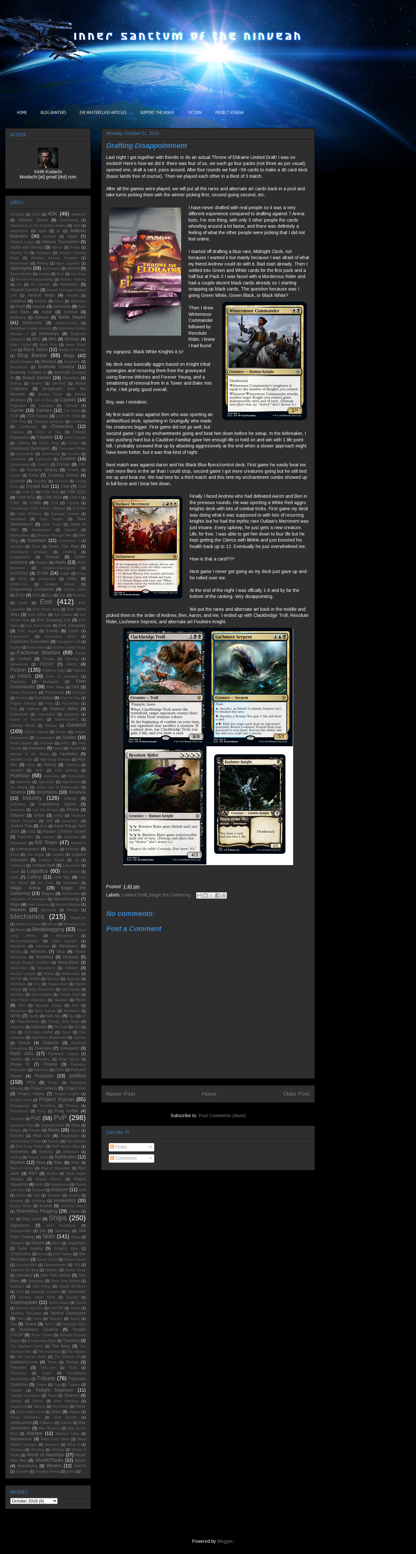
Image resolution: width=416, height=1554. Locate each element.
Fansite (48, 659)
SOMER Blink (66, 1248)
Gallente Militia (64, 709)
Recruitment (76, 1141)
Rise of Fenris (21, 1168)
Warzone (52, 1444)
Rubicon (60, 1189)
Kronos (72, 849)
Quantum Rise (22, 1125)
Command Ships (72, 448)
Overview (43, 1048)
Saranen (54, 1195)
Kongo (53, 849)
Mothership (70, 974)
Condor (74, 454)
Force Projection (23, 692)
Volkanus (46, 1423)
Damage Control (65, 514)
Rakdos (35, 1130)
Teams (30, 1324)
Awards (39, 306)
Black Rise (48, 345)
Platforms (41, 1070)
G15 (13, 709)
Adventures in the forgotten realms (38, 225)
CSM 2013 (26, 497)
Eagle (64, 573)
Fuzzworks (70, 703)
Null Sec (53, 1016)
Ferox (72, 664)
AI (58, 231)
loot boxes (71, 871)
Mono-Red (18, 968)
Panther (16, 1059)
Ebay (82, 573)
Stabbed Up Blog (24, 1270)
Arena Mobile (21, 274)
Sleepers (17, 1243)
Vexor (81, 1406)
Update (16, 1401)
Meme (52, 924)
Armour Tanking (73, 279)
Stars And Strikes (65, 1281)
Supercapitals (23, 1302)
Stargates (35, 1281)
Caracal (71, 405)
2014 (36, 214)
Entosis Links (75, 589)
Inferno (70, 798)
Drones (42, 562)
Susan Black (59, 1303)
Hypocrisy (46, 782)
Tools (73, 1368)
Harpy (58, 748)
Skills (48, 1236)
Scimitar (16, 1201)
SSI (77, 1265)
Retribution (65, 1156)
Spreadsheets (55, 1265)
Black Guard (20, 345)
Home (209, 1094)
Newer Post (120, 1094)
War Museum (49, 1428)
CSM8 (35, 503)
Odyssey (38, 1027)
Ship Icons (31, 1219)
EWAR (73, 631)
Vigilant (74, 1412)
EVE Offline (37, 615)
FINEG (25, 676)
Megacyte (78, 918)
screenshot (65, 1200)
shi (12, 1219)
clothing (23, 443)
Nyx (72, 1016)
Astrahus (18, 301)
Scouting (38, 1201)
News (81, 1000)
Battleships (49, 333)
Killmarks (78, 843)
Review (17, 1162)
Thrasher (18, 1367)
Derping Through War (53, 535)
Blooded (48, 361)
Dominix (16, 546)
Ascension (69, 284)
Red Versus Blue (66, 1146)
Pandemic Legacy (63, 1054)
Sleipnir (37, 1243)
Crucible (17, 481)
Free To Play (70, 698)
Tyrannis (71, 1395)
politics (77, 1076)
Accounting (69, 220)
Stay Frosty (41, 1286)
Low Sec (62, 877)
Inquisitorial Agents (57, 804)
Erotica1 (79, 595)
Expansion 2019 (60, 636)
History (50, 765)
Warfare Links (67, 1433)
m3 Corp (45, 883)
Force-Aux (54, 692)
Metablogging (48, 929)
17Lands (17, 214)
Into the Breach (46, 810)
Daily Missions (29, 514)
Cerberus (78, 421)
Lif (76, 860)
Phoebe (50, 1064)
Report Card (38, 1157)
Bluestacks (19, 367)
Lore (14, 877)
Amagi (75, 247)
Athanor (41, 301)
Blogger (225, 1541)
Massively (48, 910)
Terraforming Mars (41, 1341)
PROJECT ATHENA (229, 112)
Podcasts (44, 1075)
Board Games (36, 377)
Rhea (40, 1162)
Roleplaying (59, 1184)
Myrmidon (18, 984)
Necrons (17, 994)
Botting (15, 383)
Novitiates (71, 1011)
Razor (75, 1130)
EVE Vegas (27, 631)
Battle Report (72, 317)
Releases (70, 1152)
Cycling (73, 503)
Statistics (17, 1286)
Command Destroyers (30, 448)
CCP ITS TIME (68, 416)
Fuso (49, 703)
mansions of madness (28, 899)
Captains (46, 405)
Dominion (37, 540)
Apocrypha (21, 268)
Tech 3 (49, 1324)
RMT (32, 1173)
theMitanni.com (23, 1362)
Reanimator (69, 1136)
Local (14, 871)
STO (20, 1292)
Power (53, 1082)
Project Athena (43, 1088)
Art (19, 284)
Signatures (19, 1225)
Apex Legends (68, 263)
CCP (14, 416)
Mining (15, 951)
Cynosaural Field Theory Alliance (37, 508)
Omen (66, 1032)
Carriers (44, 410)
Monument (46, 968)
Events (52, 631)
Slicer (56, 1243)
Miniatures (68, 946)
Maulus (72, 910)
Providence (19, 1111)
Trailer (47, 1373)
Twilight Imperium (54, 1390)
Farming (71, 659)
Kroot (14, 854)
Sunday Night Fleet (37, 1297)
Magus (48, 893)
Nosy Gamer (45, 1011)
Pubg (41, 1111)
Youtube (22, 1471)
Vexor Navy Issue (30, 1412)
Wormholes (27, 1466)
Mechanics (27, 916)
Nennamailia (42, 994)
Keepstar (71, 837)
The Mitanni (76, 1352)
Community (51, 454)
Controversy (19, 464)
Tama (37, 1319)
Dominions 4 (69, 541)
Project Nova (20, 1100)
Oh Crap (60, 1027)
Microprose (64, 935)
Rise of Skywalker (55, 1168)
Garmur (51, 725)
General (76, 725)
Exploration (36, 647)
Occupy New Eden (63, 1021)
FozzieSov (43, 698)
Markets (18, 909)
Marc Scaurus (38, 904)
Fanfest (24, 659)
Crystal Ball (37, 486)
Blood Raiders (21, 362)
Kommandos (27, 849)
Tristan (41, 1384)
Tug (57, 1384)
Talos (21, 1319)
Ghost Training (36, 732)
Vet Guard (60, 1406)
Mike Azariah (64, 941)
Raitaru (16, 1130)
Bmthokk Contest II (28, 372)
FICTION (195, 112)
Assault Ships (41, 295)
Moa (61, 951)
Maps (15, 904)
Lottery (34, 876)
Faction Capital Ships (69, 647)
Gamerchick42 (66, 719)
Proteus (72, 1106)
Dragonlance (20, 557)
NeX (21, 1005)
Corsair (63, 464)
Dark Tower (51, 524)
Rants (54, 1130)
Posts (118, 1146)
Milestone (18, 946)
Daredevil (17, 519)
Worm (80, 1460)
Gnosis (61, 732)
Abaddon (78, 214)
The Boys (61, 1346)
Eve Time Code (38, 625)
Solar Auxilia (30, 1248)
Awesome (62, 306)
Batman (42, 317)
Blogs (69, 355)
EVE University (72, 625)
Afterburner (19, 231)
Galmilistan (46, 714)
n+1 (37, 984)
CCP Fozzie (37, 416)
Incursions (47, 792)
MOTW (15, 979)
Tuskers (73, 1384)
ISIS (49, 821)
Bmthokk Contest (56, 366)
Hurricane (52, 776)
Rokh (39, 1184)
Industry (32, 798)
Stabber (51, 1270)
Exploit (15, 647)
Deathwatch (41, 530)
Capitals (68, 399)
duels (60, 562)
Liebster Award (51, 860)
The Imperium (49, 1352)
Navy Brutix (70, 989)
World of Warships (45, 1454)
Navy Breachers (41, 989)
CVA (54, 503)
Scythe (46, 1206)
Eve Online (63, 615)
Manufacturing (66, 899)
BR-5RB (58, 383)
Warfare (34, 1433)
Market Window (68, 904)
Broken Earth (50, 394)
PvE (36, 1118)
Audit (20, 306)
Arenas (44, 274)
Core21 (43, 464)
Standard (24, 1275)
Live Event (71, 865)
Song (42, 1254)
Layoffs (58, 854)
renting (15, 1157)
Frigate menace (23, 703)
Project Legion (67, 1094)
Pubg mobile (66, 1111)
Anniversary (19, 263)
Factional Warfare (38, 653)
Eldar (72, 579)
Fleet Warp (55, 687)
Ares (60, 274)
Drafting (69, 552)
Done (36, 546)
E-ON (42, 573)
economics (46, 579)
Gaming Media (22, 725)
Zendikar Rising (47, 1471)
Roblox (52, 1173)
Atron (58, 301)
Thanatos (71, 1340)
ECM (23, 579)
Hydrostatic (77, 776)
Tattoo (75, 1319)
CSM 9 (74, 497)
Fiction (18, 670)
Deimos (71, 530)
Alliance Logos (22, 242)
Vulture (66, 1423)
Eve (46, 602)
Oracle (24, 1043)
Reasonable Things (25, 1141)
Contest (67, 458)
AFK (76, 225)
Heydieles (68, 754)
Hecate (74, 748)
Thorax (72, 1362)
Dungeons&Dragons (59, 568)
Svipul (81, 1303)
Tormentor (18, 1373)
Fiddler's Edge (54, 670)
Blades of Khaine (72, 350)
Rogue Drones (49, 1179)
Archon (73, 268)
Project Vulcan (56, 1099)
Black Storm (35, 349)
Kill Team (46, 842)
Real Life (41, 1135)
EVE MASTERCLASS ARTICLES (103, 112)
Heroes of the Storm (29, 754)
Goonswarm (45, 738)
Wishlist (58, 1450)
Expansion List (68, 641)
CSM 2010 (50, 492)
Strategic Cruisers (45, 1292)
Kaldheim (25, 837)
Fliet (75, 687)
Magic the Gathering (170, 894)
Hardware (37, 748)
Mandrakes (71, 894)
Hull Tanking (66, 770)
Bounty (37, 383)
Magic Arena (25, 887)
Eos (49, 595)
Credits (73, 470)
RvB (82, 1190)
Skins (75, 1237)
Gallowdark (19, 714)
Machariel (71, 883)
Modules (70, 957)
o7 (84, 1016)
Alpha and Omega (27, 247)
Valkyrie (39, 1406)
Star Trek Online (55, 1275)
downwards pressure (29, 552)
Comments (123, 1158)
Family (80, 653)
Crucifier (40, 481)
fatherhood (19, 664)
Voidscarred (21, 1422)
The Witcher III (66, 1357)
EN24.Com (19, 584)
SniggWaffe (77, 1243)
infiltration (18, 804)
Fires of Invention (62, 676)
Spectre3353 (26, 1265)
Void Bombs (65, 1417)
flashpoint (50, 681)
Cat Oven (72, 411)
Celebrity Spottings (49, 421)
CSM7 (15, 503)
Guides (69, 737)
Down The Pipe (64, 546)
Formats (79, 692)
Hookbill (16, 770)
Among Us (19, 253)
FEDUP (46, 664)
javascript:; (70, 821)
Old (13, 1032)
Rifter (58, 1162)
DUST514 (19, 573)
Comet (73, 443)
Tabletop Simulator (25, 1313)
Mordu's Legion (23, 974)
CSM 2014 (52, 497)
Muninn (53, 979)
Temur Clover (41, 1335)
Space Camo (47, 1259)
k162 (32, 831)
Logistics (37, 871)
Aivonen (49, 236)
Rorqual (38, 1190)
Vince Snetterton (25, 1417)
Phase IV (20, 1064)
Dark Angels (51, 519)
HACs (65, 743)
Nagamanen (58, 984)
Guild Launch (21, 743)
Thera (52, 1362)
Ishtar (58, 815)
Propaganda (20, 1106)
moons (71, 968)
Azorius (70, 312)
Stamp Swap (75, 1270)
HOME (22, 112)
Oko (77, 1027)
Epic (62, 595)
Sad (36, 1195)
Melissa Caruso (28, 924)
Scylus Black (20, 1206)
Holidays (72, 765)
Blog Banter (32, 355)
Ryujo (21, 1195)
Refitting (46, 1152)
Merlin (20, 930)
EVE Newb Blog (46, 609)
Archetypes (51, 268)
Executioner (19, 636)
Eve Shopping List (53, 620)
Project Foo (75, 1088)
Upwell (37, 1401)
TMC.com (48, 1368)
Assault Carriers (24, 290)
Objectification (28, 1021)
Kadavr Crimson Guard (64, 831)
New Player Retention (28, 1000)
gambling (71, 714)
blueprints (72, 362)
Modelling (44, 957)
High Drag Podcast (55, 759)
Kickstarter (18, 843)
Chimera (17, 432)
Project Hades (31, 1094)
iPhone (72, 809)
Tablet (75, 1308)
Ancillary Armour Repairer (54, 258)
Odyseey (17, 1027)
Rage (75, 1125)
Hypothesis (71, 782)
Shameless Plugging (36, 1211)
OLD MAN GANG (38, 1032)
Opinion (80, 1037)
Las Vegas (35, 854)
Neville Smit (70, 994)
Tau (13, 1324)
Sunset (72, 1297)
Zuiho (70, 1471)
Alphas (57, 247)
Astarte (72, 295)
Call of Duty (43, 400)
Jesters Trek (21, 826)
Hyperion (23, 782)
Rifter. (75, 1163)
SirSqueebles (21, 1231)
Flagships (18, 681)
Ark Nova (78, 274)
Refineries (19, 1151)
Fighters (79, 670)
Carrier (17, 410)
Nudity (34, 1016)
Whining (16, 1450)
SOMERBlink (20, 1254)
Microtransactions (24, 941)
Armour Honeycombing (34, 279)
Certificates (28, 427)
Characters (62, 426)
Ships (58, 1218)
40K (52, 214)
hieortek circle (21, 759)
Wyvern (53, 1465)
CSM (64, 486)
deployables (19, 535)
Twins (52, 1395)
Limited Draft (134, 894)
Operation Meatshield (49, 1037)
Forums (22, 698)
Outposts (51, 1043)
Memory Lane (75, 924)
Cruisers (61, 481)
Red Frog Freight (30, 1146)
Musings (73, 979)
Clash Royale (75, 437)
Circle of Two (48, 432)
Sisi (42, 1231)
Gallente (33, 709)
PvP (60, 1118)
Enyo (20, 595)
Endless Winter (60, 584)
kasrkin (48, 837)
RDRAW (17, 1136)
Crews (15, 475)
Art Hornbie (41, 284)
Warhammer (21, 1439)
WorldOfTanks (49, 1460)
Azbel (47, 312)
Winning (37, 1450)
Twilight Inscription (25, 1395)
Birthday (72, 339)
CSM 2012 (76, 492)
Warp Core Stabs (55, 1439)
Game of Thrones (26, 719)
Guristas (46, 743)
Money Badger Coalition (30, 962)
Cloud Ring (49, 443)
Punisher (17, 1119)
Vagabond (18, 1406)
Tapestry (55, 1319)
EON (36, 595)
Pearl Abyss (69, 1059)
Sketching (62, 1231)
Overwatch (69, 1048)
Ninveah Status (49, 1005)
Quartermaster (52, 1125)
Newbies (61, 1000)
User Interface (66, 1401)
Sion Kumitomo (61, 1225)
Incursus (77, 792)
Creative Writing (42, 470)
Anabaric (43, 253)
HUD (39, 770)
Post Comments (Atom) (222, 1115)
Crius (33, 475)
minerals (42, 946)
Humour (19, 776)
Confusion (43, 459)
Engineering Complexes (32, 589)
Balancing (18, 317)
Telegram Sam (74, 1324)
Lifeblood (17, 865)
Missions (38, 951)
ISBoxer (17, 815)
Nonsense (18, 1011)
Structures (77, 1291)
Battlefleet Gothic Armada (30, 328)
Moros (48, 974)
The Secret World (31, 1357)
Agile (42, 231)
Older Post (296, 1094)
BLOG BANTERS (53, 112)
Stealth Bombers (72, 1286)
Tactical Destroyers (68, 1313)
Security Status (73, 1206)
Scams (74, 1195)
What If (73, 1444)
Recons (54, 1141)
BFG (36, 339)
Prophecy (47, 1106)
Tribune (46, 1378)
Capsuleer (18, 405)
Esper (23, 603)
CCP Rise (18, 421)
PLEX (59, 1070)
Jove (43, 826)
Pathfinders (41, 1059)
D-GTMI (79, 508)
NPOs (15, 1016)
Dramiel (52, 557)
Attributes (78, 301)
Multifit (34, 979)
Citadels (45, 437)
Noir (75, 1005)
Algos (72, 236)
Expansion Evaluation (29, 641)
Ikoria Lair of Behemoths (58, 787)
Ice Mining (19, 787)
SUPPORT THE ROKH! (157, 112)
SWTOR (56, 1308)
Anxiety (43, 263)
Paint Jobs (21, 1053)
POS (31, 1082)
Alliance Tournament (60, 242)
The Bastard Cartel (26, 1346)
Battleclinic (32, 323)
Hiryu (31, 765)
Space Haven (75, 1259)
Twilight (16, 1390)
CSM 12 (28, 492)
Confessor (18, 459)
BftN (53, 339)
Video (56, 1412)
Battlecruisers (66, 323)
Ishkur (39, 815)
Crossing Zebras (63, 475)
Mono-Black (68, 962)
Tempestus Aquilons (38, 1329)
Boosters (71, 378)
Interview (17, 810)
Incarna (17, 792)
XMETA (80, 1466)
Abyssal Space (33, 220)
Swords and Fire (29, 1308)
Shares (74, 1211)
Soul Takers (62, 1254)
